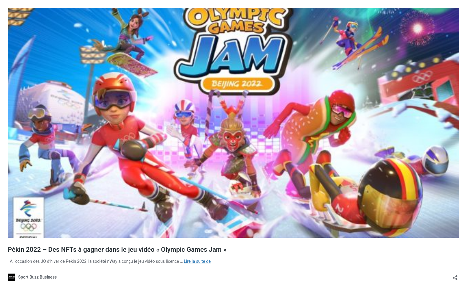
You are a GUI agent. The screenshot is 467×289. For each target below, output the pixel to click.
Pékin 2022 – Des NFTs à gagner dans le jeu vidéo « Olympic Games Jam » (117, 249)
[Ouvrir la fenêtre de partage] (455, 275)
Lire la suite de (197, 261)
